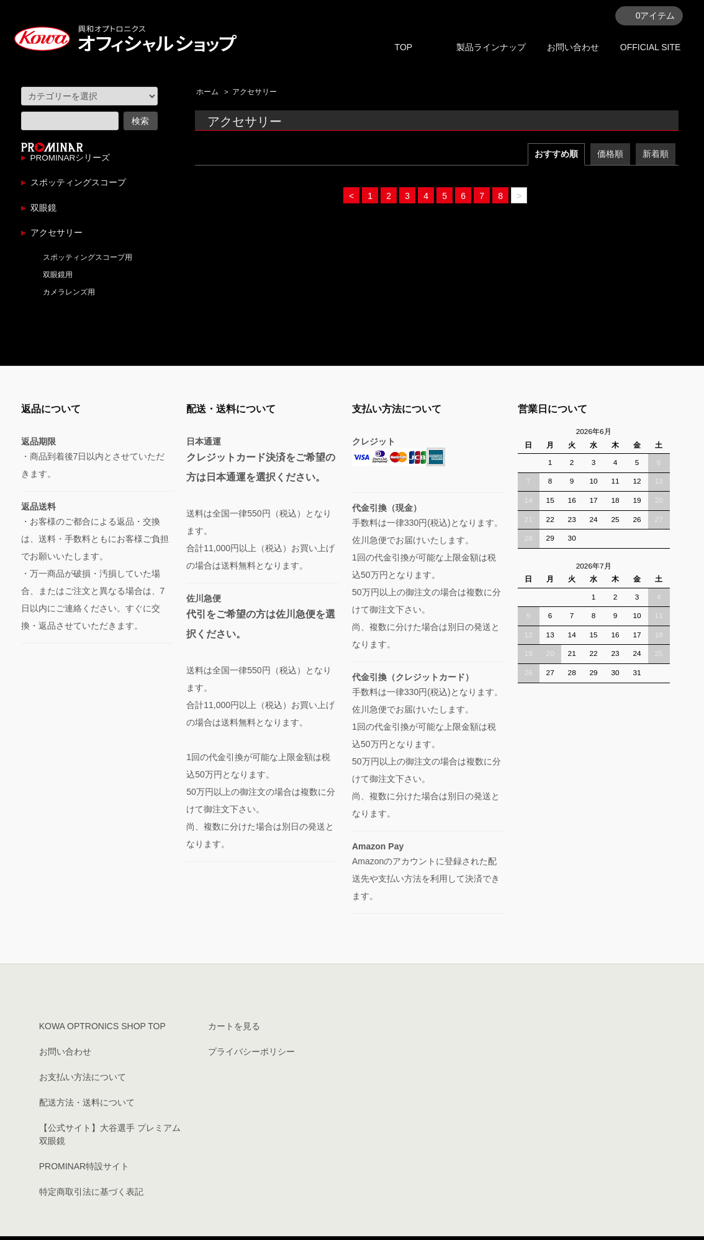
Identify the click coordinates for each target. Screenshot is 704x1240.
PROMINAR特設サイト (84, 1170)
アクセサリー (254, 91)
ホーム (207, 91)
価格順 (610, 154)
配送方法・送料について (87, 1106)
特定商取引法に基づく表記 (91, 1195)
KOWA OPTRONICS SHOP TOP (102, 1030)
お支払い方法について (82, 1081)
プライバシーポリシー (251, 1055)
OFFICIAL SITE (650, 47)
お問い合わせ (573, 47)
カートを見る (234, 1030)
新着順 (656, 154)
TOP (404, 47)
